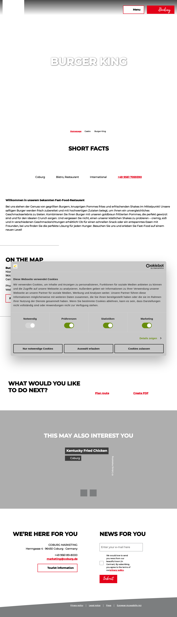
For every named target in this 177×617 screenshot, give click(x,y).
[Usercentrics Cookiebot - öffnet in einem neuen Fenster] (148, 266)
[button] (83, 10)
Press (108, 605)
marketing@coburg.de (62, 559)
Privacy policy (76, 605)
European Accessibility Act (129, 605)
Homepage (75, 131)
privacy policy (117, 570)
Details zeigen (148, 338)
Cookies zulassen (139, 348)
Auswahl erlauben (88, 348)
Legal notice (94, 605)
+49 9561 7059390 (130, 177)
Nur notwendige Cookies (38, 348)
